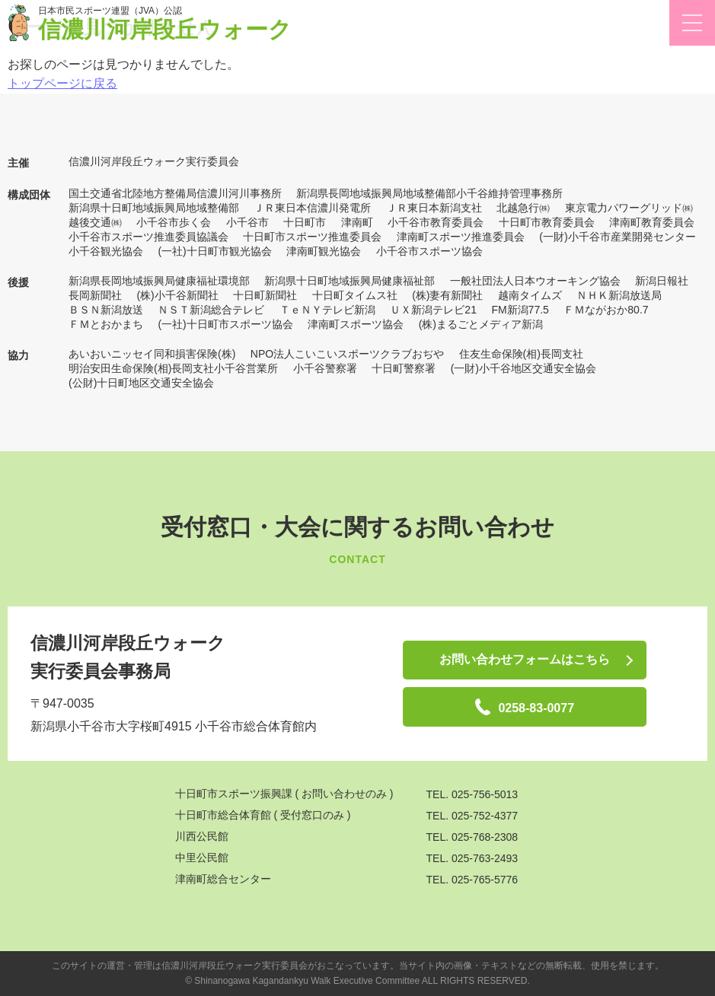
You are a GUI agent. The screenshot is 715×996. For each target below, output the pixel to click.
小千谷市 (247, 222)
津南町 (357, 222)
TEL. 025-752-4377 (472, 816)
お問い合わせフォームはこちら (524, 659)
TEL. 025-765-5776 (472, 879)
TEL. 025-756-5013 (472, 794)
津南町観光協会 (323, 251)
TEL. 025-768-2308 (472, 837)
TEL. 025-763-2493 (472, 858)
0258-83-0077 (524, 706)
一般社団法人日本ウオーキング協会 (535, 281)
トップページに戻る (62, 83)
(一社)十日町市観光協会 (214, 251)
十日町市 (304, 222)
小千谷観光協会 (106, 251)
